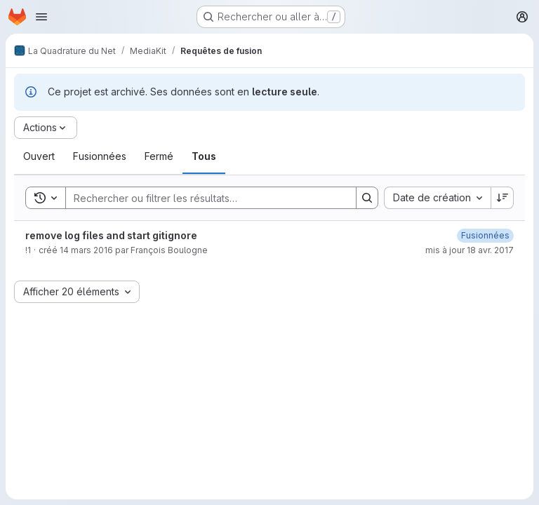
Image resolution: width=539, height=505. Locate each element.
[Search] (204, 197)
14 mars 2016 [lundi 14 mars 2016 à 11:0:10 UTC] (86, 250)
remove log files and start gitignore (111, 235)
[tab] (39, 156)
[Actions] (45, 127)
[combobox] (437, 198)
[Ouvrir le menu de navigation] (41, 17)
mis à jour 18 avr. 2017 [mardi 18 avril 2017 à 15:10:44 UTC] (469, 250)
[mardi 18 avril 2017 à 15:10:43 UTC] (485, 235)
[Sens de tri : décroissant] (502, 198)
